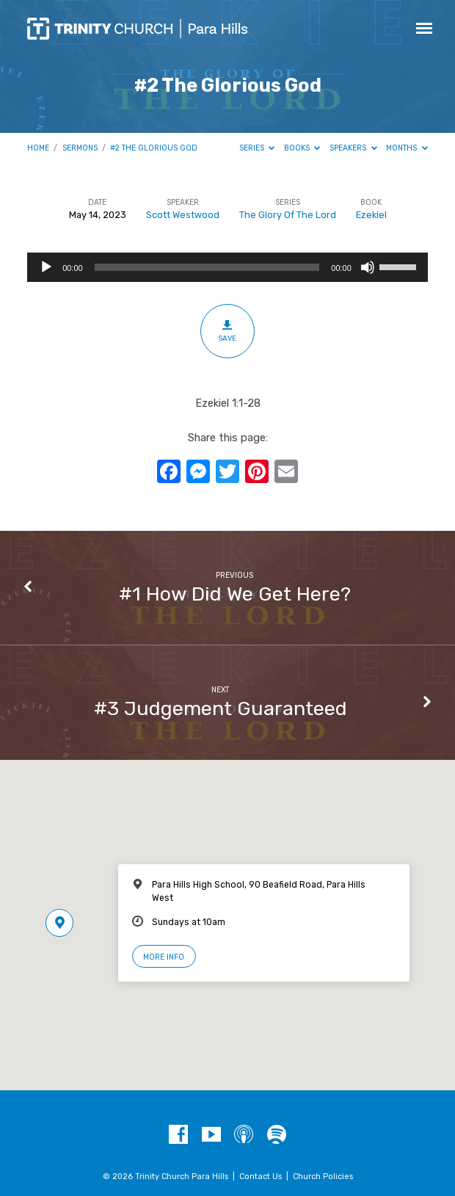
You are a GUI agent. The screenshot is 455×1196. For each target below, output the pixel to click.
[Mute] (367, 267)
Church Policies (323, 1176)
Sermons (80, 148)
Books (302, 148)
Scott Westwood (182, 214)
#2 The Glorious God (153, 148)
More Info (163, 957)
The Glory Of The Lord (287, 214)
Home (38, 148)
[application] (227, 267)
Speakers (353, 148)
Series (257, 148)
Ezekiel (371, 214)
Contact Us (260, 1176)
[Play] (46, 267)
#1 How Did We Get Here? (235, 594)
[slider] (207, 267)
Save (227, 330)
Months (407, 148)
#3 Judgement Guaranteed (220, 708)
